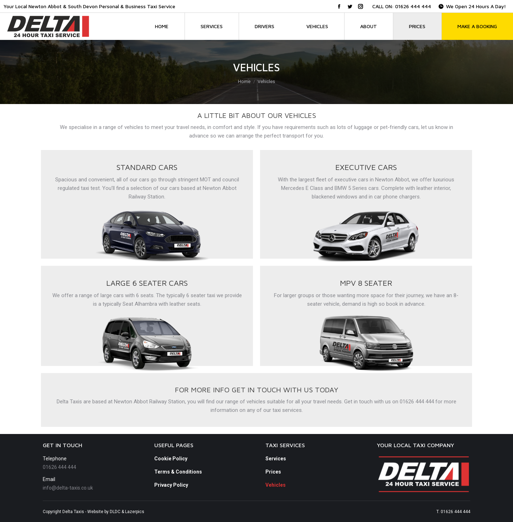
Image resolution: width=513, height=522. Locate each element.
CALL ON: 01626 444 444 (401, 6)
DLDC (115, 511)
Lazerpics (134, 511)
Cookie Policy (170, 458)
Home (244, 81)
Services (275, 458)
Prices (273, 472)
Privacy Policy (171, 485)
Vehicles (275, 485)
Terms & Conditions (178, 472)
